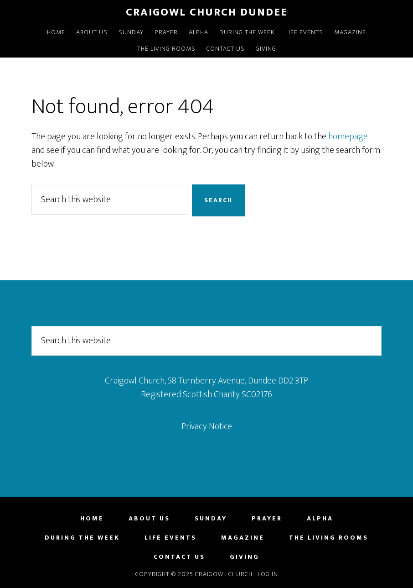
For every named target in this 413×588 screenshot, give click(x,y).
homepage (348, 136)
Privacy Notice (206, 426)
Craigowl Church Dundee (207, 12)
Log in (268, 574)
